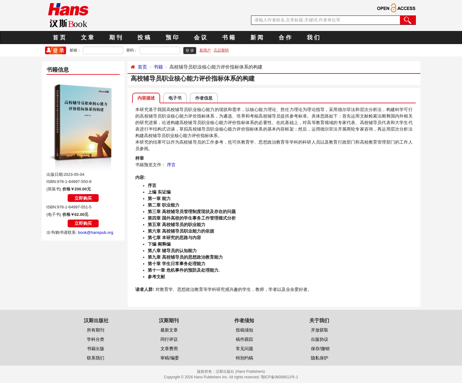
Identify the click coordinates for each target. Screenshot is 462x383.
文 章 (87, 37)
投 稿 (143, 37)
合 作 (285, 37)
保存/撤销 (320, 348)
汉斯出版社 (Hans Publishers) (240, 371)
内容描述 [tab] (146, 98)
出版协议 (319, 339)
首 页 (59, 37)
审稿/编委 (169, 357)
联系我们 (95, 357)
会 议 (200, 37)
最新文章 (169, 329)
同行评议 (169, 339)
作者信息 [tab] (204, 98)
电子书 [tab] (175, 98)
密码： (131, 50)
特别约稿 (244, 357)
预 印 (172, 37)
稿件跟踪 (244, 339)
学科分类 (95, 339)
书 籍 (228, 37)
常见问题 (244, 348)
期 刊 (115, 37)
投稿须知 (244, 329)
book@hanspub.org (95, 232)
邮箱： (75, 50)
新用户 (205, 50)
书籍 (158, 66)
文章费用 (169, 348)
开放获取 (319, 329)
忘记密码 (221, 50)
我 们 (313, 37)
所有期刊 (95, 329)
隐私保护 (319, 357)
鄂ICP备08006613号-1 (279, 377)
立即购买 (83, 198)
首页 (142, 66)
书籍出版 (95, 348)
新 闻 (256, 37)
